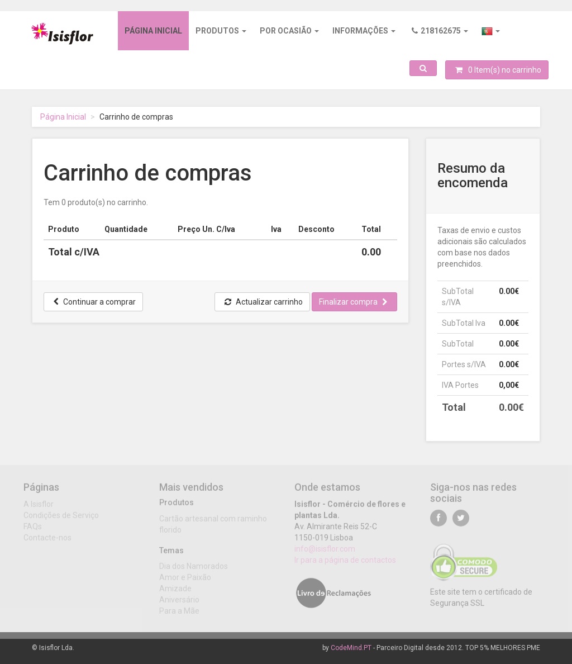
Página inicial (153, 30)
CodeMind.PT (351, 648)
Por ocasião (289, 30)
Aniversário (179, 603)
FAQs (32, 530)
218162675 (440, 30)
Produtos (221, 30)
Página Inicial (63, 116)
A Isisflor (38, 508)
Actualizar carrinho (264, 301)
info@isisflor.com (324, 552)
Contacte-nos (47, 541)
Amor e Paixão (185, 581)
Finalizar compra (353, 301)
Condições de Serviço (61, 519)
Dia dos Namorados (193, 570)
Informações (363, 30)
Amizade (175, 592)
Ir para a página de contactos (345, 563)
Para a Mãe (179, 614)
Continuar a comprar (95, 301)
